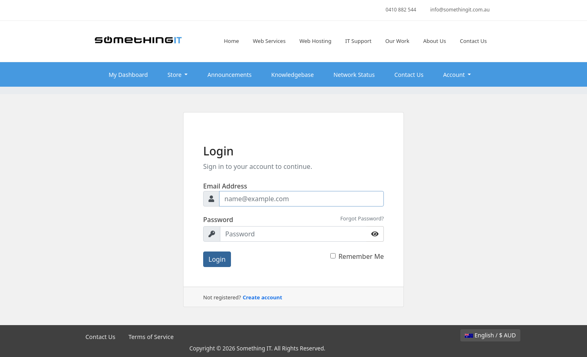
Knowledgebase (292, 75)
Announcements (229, 75)
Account (454, 75)
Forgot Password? (362, 218)
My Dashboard (128, 75)
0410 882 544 (400, 9)
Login (217, 259)
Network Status (354, 75)
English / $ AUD (490, 335)
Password (218, 219)
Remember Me (361, 256)
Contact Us (408, 75)
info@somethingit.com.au (460, 9)
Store (175, 75)
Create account (262, 297)
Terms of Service (151, 337)
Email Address (225, 186)
